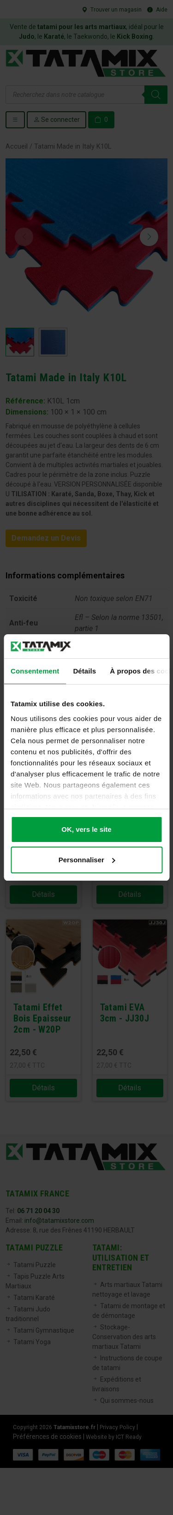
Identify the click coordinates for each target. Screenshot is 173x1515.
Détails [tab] (84, 671)
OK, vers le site (86, 829)
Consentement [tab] (35, 671)
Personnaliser (87, 860)
